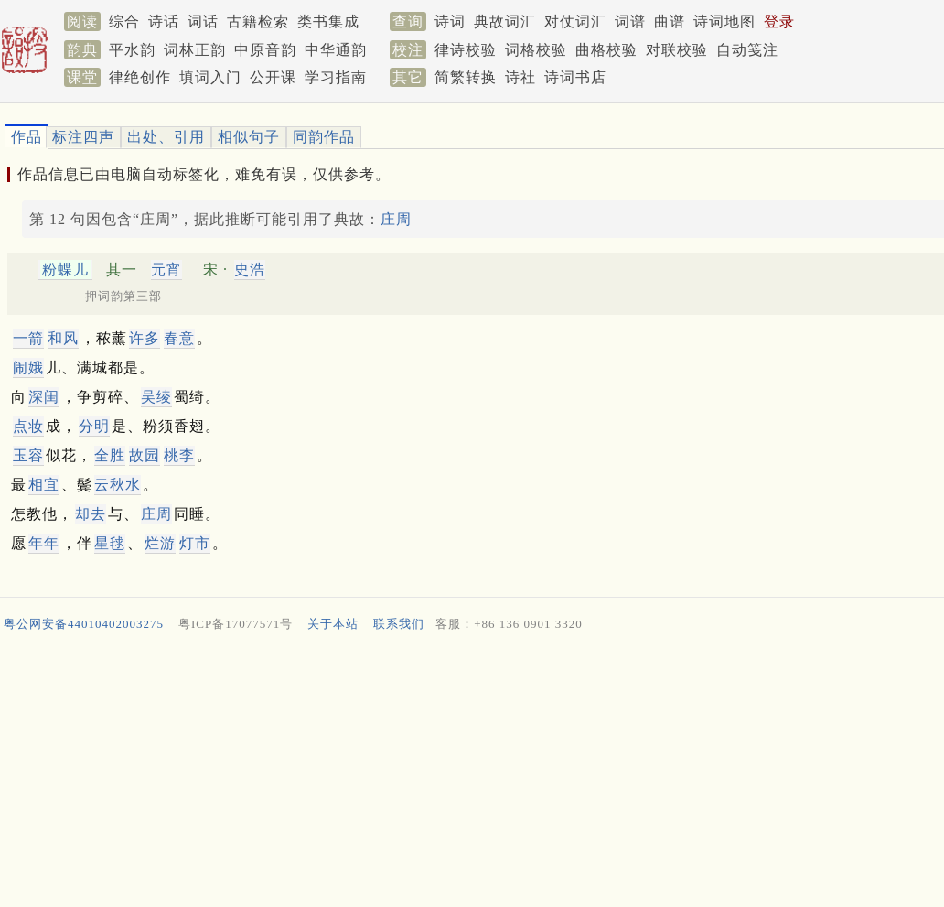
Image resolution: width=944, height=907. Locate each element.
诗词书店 (575, 77)
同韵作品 (324, 137)
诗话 (163, 21)
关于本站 (333, 624)
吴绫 (156, 397)
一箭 (28, 338)
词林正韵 (195, 50)
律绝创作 (140, 77)
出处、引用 (166, 137)
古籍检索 (258, 21)
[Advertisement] (464, 773)
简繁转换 (465, 77)
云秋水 (117, 484)
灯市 (194, 543)
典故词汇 (505, 21)
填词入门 (210, 77)
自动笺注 (747, 50)
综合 (124, 21)
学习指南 (336, 77)
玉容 (28, 455)
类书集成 (328, 21)
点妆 (28, 426)
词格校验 (536, 50)
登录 (779, 21)
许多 (144, 338)
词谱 (630, 21)
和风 (63, 338)
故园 (144, 455)
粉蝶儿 (65, 269)
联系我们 (398, 624)
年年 (43, 543)
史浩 (249, 269)
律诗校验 (465, 50)
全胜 (109, 455)
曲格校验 (606, 50)
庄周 (396, 219)
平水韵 (132, 50)
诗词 (450, 21)
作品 (26, 137)
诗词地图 (724, 21)
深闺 (43, 397)
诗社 (520, 77)
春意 (179, 338)
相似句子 (249, 137)
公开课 (273, 77)
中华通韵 (336, 50)
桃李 (179, 455)
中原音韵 (265, 50)
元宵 (166, 269)
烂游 (160, 543)
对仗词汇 (575, 21)
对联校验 (677, 50)
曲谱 (669, 21)
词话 (203, 21)
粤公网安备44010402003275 (84, 624)
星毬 (109, 543)
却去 (90, 514)
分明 (94, 426)
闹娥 (28, 367)
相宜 (43, 484)
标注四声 (83, 137)
